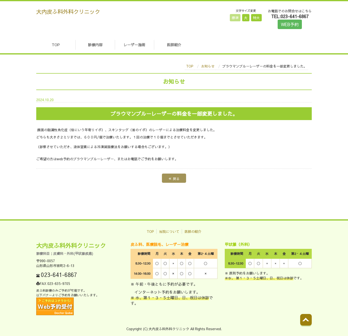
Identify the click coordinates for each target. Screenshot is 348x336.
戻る (174, 178)
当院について (169, 231)
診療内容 (95, 44)
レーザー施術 (134, 44)
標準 (235, 17)
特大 (256, 17)
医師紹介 (174, 44)
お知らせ (208, 66)
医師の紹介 (192, 231)
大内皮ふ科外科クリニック (68, 11)
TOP (56, 44)
